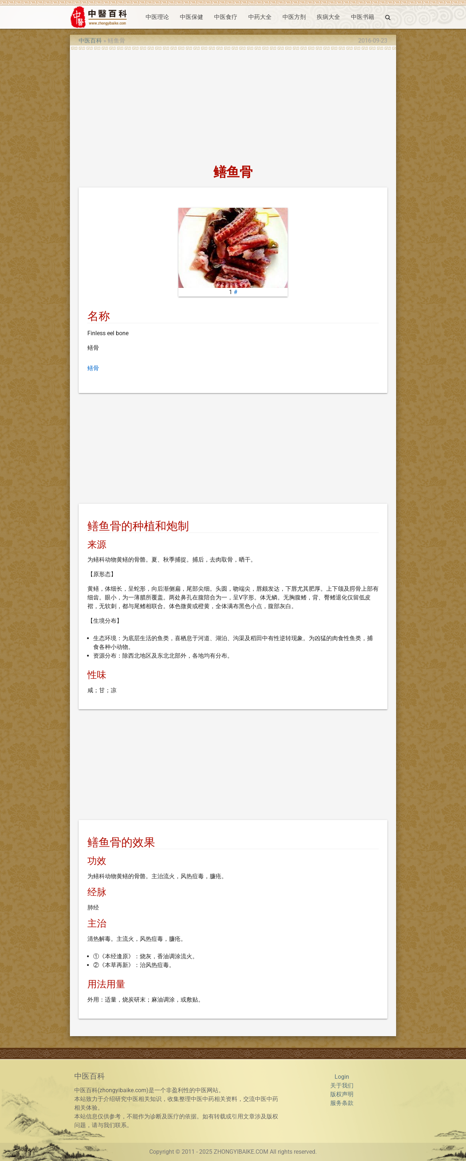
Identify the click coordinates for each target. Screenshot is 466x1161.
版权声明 (342, 1094)
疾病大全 (328, 16)
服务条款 (342, 1102)
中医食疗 (225, 16)
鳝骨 (93, 368)
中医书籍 (362, 16)
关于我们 (342, 1085)
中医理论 (157, 16)
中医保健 (191, 16)
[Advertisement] (233, 105)
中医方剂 (294, 16)
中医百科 (90, 40)
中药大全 (260, 16)
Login (342, 1076)
